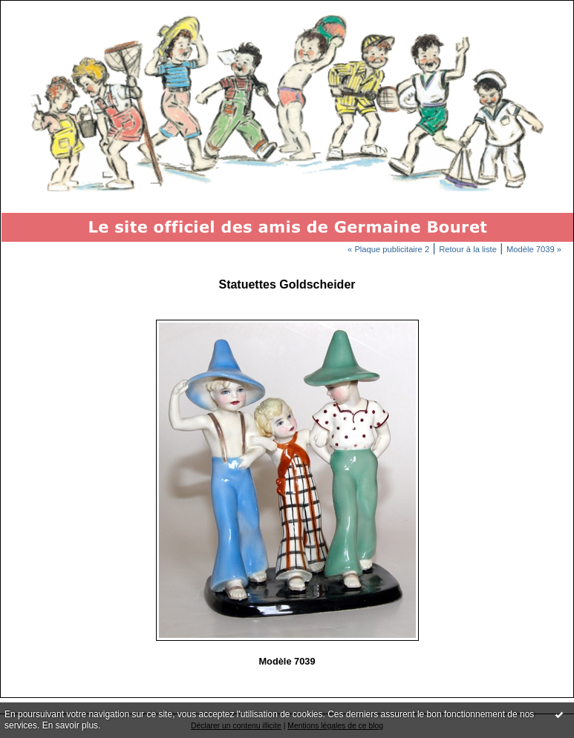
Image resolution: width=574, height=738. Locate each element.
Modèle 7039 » (533, 249)
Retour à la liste (468, 249)
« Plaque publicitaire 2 (388, 249)
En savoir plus (70, 725)
